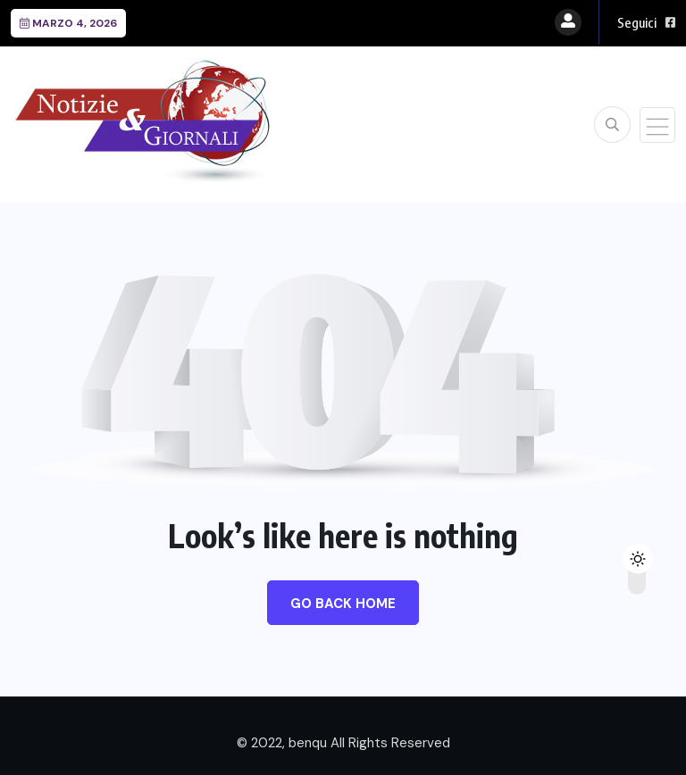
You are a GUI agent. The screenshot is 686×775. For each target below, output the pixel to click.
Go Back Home (343, 603)
